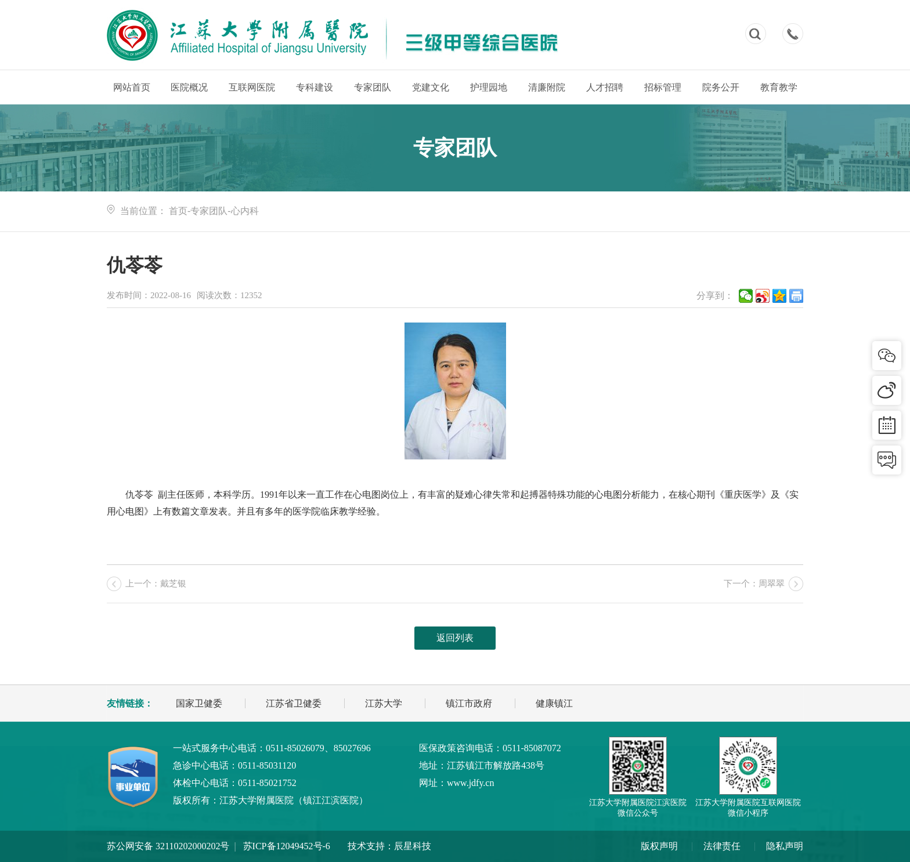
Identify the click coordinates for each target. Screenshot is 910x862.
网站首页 (131, 87)
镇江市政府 (469, 703)
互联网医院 (252, 87)
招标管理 (662, 87)
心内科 (245, 211)
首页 (178, 211)
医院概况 (189, 87)
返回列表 (455, 638)
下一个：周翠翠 (754, 583)
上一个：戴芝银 (155, 583)
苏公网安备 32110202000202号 (168, 846)
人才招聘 (604, 87)
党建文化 (430, 87)
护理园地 (488, 87)
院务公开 (720, 87)
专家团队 (372, 87)
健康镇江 (554, 703)
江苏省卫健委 (294, 703)
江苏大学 (383, 703)
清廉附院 (546, 87)
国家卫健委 (199, 703)
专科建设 (314, 87)
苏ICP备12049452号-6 (286, 846)
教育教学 (778, 87)
